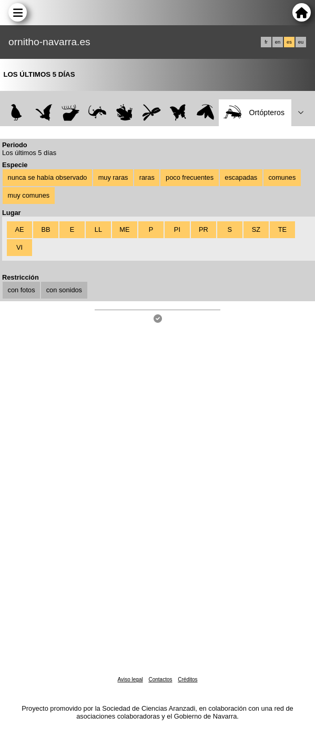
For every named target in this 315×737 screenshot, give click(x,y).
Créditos (187, 679)
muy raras (113, 177)
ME (124, 229)
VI (19, 247)
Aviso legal (130, 679)
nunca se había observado (47, 177)
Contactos (160, 679)
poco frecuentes (190, 177)
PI (177, 229)
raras (147, 177)
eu (300, 42)
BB (45, 229)
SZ (256, 229)
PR (203, 229)
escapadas (241, 177)
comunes (282, 177)
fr (266, 42)
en (277, 42)
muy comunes (29, 195)
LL (98, 229)
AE (19, 229)
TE (282, 229)
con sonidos (64, 290)
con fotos (21, 290)
